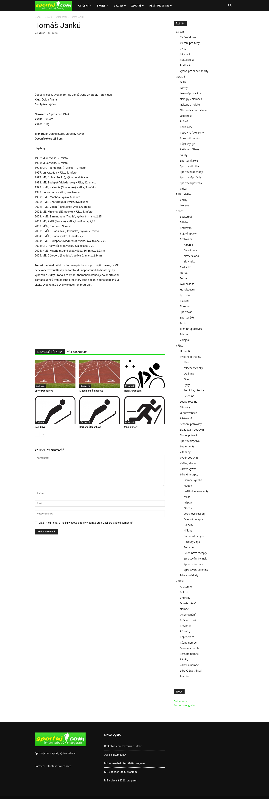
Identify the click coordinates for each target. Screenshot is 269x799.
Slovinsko (189, 261)
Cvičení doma (188, 37)
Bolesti (184, 592)
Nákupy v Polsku (190, 104)
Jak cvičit (185, 54)
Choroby (185, 597)
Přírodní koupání (190, 138)
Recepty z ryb (192, 541)
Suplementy (187, 446)
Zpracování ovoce (194, 564)
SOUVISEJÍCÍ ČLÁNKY (50, 351)
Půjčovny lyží (187, 144)
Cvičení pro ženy (190, 43)
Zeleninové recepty (195, 553)
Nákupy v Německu (191, 99)
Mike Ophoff (130, 427)
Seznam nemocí (189, 654)
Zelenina (189, 396)
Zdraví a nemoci (189, 665)
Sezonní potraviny (191, 424)
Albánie (188, 244)
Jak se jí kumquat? (115, 754)
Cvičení (84, 5)
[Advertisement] (66, 64)
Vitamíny (185, 452)
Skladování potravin (192, 429)
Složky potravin (189, 435)
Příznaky (185, 631)
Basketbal (186, 216)
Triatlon (184, 334)
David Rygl (40, 427)
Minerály (185, 407)
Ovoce (187, 379)
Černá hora (190, 250)
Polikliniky (186, 127)
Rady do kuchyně (194, 536)
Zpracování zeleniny (196, 569)
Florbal (184, 272)
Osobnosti (61, 16)
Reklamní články (190, 149)
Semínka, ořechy (194, 390)
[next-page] (43, 434)
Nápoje (188, 502)
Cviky (183, 48)
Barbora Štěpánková (90, 427)
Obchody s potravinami (194, 110)
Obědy (188, 508)
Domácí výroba (193, 480)
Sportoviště (187, 317)
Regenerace (187, 637)
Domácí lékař (188, 603)
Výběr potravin (189, 457)
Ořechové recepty (194, 513)
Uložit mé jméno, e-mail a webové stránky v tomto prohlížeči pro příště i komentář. (86, 522)
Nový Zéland (191, 256)
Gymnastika (187, 284)
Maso (187, 362)
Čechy (183, 200)
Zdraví (137, 5)
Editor (41, 32)
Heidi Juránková (133, 390)
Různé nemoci (188, 642)
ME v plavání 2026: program (120, 780)
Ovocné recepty (193, 519)
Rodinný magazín (184, 705)
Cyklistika (185, 267)
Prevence (185, 626)
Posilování (186, 65)
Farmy (184, 87)
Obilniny (189, 373)
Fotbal (184, 278)
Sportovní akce (189, 160)
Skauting (185, 306)
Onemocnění (188, 614)
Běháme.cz (180, 701)
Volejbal (185, 340)
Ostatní (48, 16)
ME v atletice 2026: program (120, 771)
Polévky (188, 525)
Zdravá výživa (188, 469)
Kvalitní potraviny (190, 356)
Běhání (184, 222)
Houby (188, 485)
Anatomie (186, 586)
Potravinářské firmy (192, 132)
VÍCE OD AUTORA (77, 351)
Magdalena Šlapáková (91, 390)
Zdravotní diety (189, 575)
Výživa (120, 5)
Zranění (184, 676)
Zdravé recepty (189, 474)
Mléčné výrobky (193, 368)
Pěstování (186, 418)
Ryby (187, 385)
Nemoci (184, 609)
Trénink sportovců (191, 328)
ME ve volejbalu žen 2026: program (124, 763)
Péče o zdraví (188, 620)
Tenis (183, 323)
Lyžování (185, 295)
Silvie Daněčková (44, 390)
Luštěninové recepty (196, 491)
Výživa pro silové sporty (194, 71)
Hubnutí (185, 351)
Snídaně (189, 547)
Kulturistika (187, 59)
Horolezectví (187, 289)
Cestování (186, 239)
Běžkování (186, 228)
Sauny (183, 155)
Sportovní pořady (190, 177)
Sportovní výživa (190, 441)
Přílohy (188, 530)
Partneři (40, 766)
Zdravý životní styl (191, 670)
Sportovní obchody (191, 172)
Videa (183, 188)
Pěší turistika (160, 5)
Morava (184, 205)
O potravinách (188, 413)
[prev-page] (37, 434)
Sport (102, 5)
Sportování (186, 312)
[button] (229, 6)
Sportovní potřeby (191, 183)
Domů (38, 16)
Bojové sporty (188, 233)
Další (183, 82)
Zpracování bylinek (195, 558)
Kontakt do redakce (59, 766)
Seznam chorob (189, 648)
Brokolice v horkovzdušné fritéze (123, 746)
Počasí (184, 121)
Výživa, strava (188, 463)
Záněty (184, 659)
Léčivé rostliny (188, 401)
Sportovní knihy (189, 166)
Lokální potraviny (190, 93)
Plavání (184, 300)
